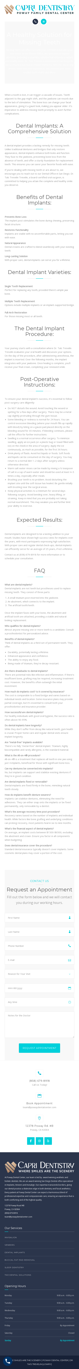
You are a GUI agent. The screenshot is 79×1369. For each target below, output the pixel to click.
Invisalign (11, 1237)
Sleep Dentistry (14, 1267)
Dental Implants (15, 1252)
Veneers (10, 1245)
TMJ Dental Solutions (18, 1275)
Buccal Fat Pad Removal (20, 1260)
